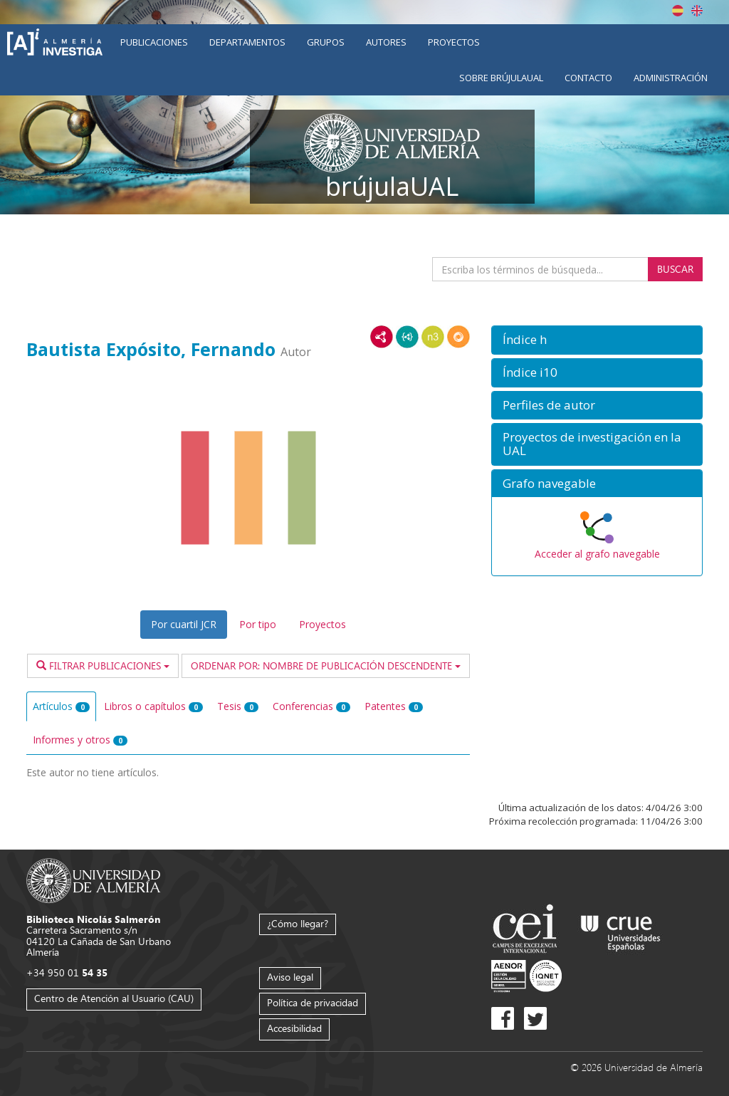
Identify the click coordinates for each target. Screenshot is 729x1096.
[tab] (597, 340)
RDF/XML (381, 336)
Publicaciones (154, 42)
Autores (386, 42)
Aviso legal (290, 976)
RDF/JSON (458, 336)
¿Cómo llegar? (297, 923)
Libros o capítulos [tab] (153, 706)
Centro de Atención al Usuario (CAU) (114, 998)
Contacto (588, 77)
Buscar (675, 269)
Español (677, 10)
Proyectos (454, 42)
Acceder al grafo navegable (597, 553)
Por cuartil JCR (183, 624)
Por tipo (257, 624)
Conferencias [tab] (311, 706)
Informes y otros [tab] (80, 739)
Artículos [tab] (61, 706)
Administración (671, 77)
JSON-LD (407, 336)
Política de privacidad (312, 1002)
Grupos (326, 42)
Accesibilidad (294, 1028)
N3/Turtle (432, 336)
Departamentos (247, 42)
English (697, 10)
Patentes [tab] (393, 706)
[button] (597, 340)
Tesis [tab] (237, 706)
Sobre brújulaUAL (501, 77)
